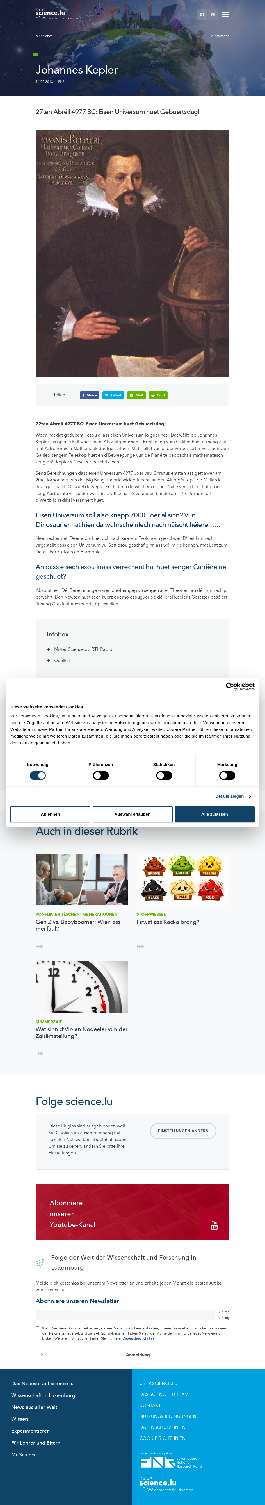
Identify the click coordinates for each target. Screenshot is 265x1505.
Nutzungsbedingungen (168, 1416)
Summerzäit (49, 1022)
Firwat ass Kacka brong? (168, 922)
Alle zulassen (214, 814)
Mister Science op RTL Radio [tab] (83, 649)
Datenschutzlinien (163, 1427)
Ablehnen (50, 814)
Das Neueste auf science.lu (42, 1383)
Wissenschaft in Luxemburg (43, 1395)
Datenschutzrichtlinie (139, 1338)
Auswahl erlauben (132, 814)
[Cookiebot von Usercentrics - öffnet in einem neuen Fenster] (230, 686)
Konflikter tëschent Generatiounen (77, 914)
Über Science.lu (158, 1384)
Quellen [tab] (62, 661)
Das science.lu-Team (164, 1395)
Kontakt (150, 1405)
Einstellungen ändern (183, 1131)
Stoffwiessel (151, 914)
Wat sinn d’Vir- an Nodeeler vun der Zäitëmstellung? (81, 1033)
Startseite (220, 36)
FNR (61, 81)
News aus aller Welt (34, 1407)
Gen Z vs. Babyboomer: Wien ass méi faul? (78, 925)
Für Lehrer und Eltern (35, 1443)
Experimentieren (30, 1430)
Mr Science (44, 36)
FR (213, 14)
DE (202, 14)
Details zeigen (229, 796)
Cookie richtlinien (163, 1438)
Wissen (19, 1419)
